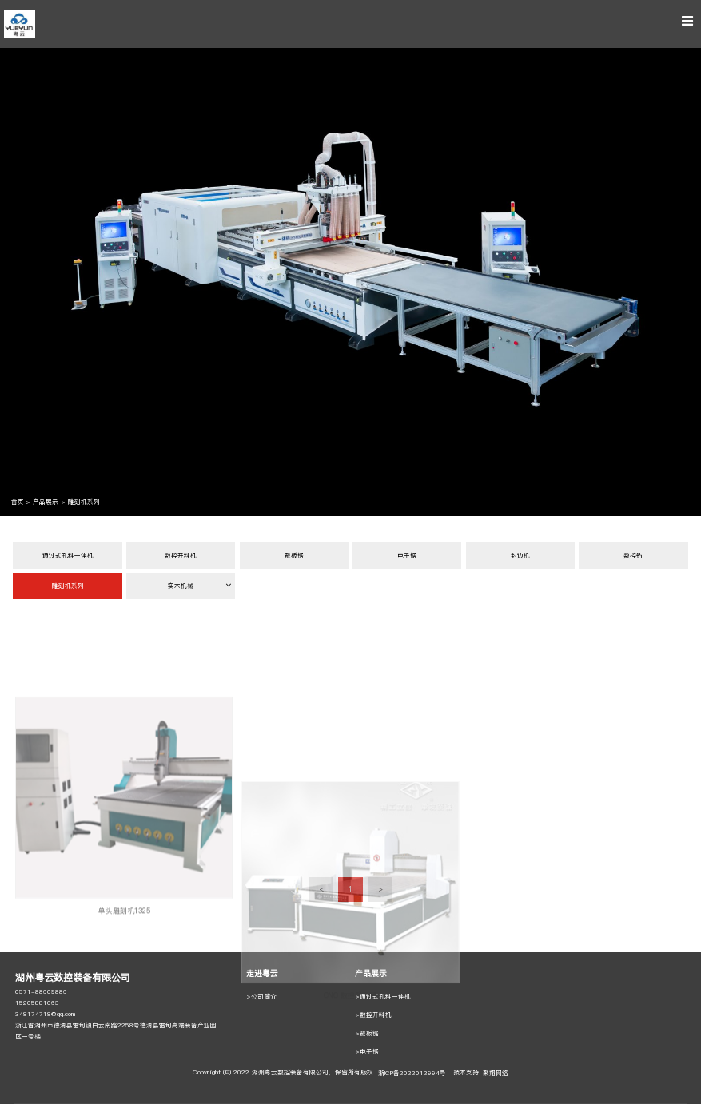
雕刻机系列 (84, 502)
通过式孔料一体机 (68, 555)
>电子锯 (367, 1051)
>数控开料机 (373, 1015)
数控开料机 (181, 555)
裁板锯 (294, 555)
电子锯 (406, 555)
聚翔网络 (495, 1073)
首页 (17, 502)
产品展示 (45, 502)
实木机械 (199, 586)
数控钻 (633, 555)
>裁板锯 (367, 1033)
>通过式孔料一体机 (383, 996)
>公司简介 (261, 996)
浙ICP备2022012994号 (412, 1073)
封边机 (520, 555)
